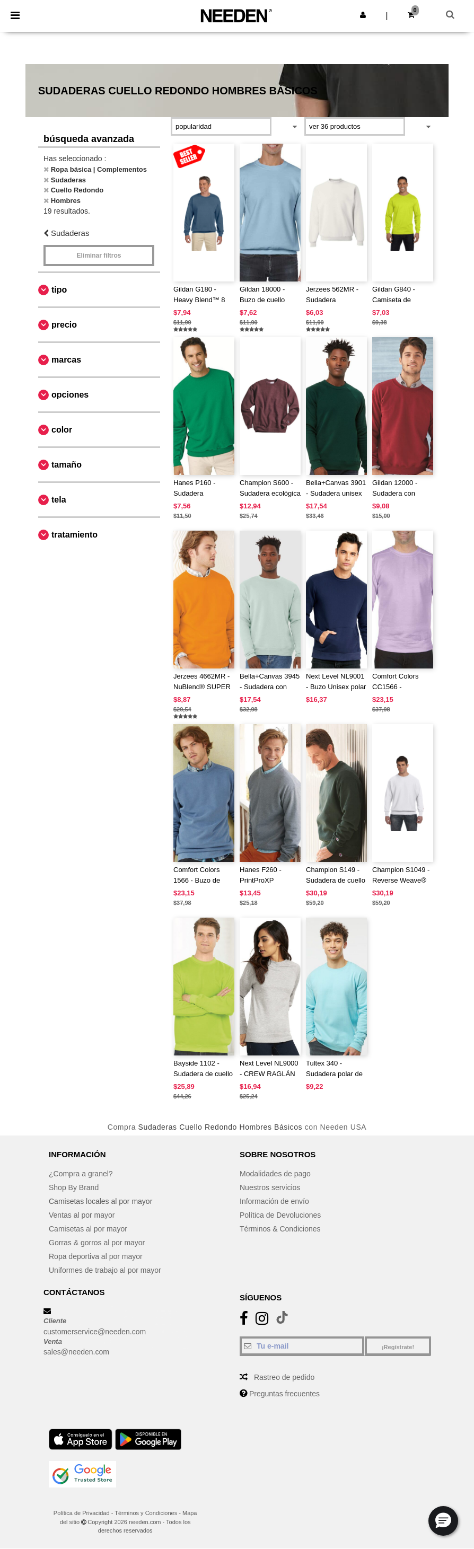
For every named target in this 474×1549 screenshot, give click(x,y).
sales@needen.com (76, 1352)
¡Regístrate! (398, 1347)
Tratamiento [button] (74, 534)
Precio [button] (64, 324)
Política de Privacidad (82, 1513)
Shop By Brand (74, 1187)
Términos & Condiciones (280, 1229)
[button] (363, 15)
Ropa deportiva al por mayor (96, 1256)
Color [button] (61, 429)
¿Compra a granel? (81, 1173)
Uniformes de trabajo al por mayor (105, 1270)
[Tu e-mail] (302, 1346)
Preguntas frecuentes (284, 1393)
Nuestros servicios (270, 1187)
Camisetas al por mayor (88, 1229)
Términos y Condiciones (146, 1513)
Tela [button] (58, 499)
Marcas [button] (66, 359)
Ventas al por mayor (82, 1215)
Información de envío (274, 1201)
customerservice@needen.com (94, 1331)
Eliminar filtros (98, 255)
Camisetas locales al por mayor (100, 1201)
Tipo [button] (59, 289)
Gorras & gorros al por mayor (97, 1242)
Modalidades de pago (275, 1173)
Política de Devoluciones (280, 1215)
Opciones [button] (70, 394)
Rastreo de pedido (284, 1377)
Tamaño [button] (66, 464)
